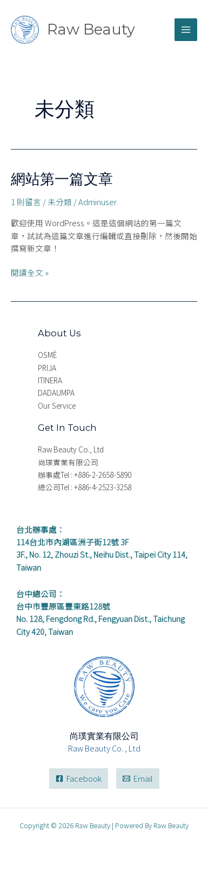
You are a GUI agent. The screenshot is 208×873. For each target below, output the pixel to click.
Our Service (57, 405)
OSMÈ (47, 354)
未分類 (60, 201)
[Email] (137, 778)
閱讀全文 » (30, 272)
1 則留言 (26, 201)
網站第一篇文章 (62, 179)
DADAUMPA (56, 392)
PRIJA (47, 367)
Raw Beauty (91, 29)
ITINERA (50, 380)
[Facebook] (78, 778)
